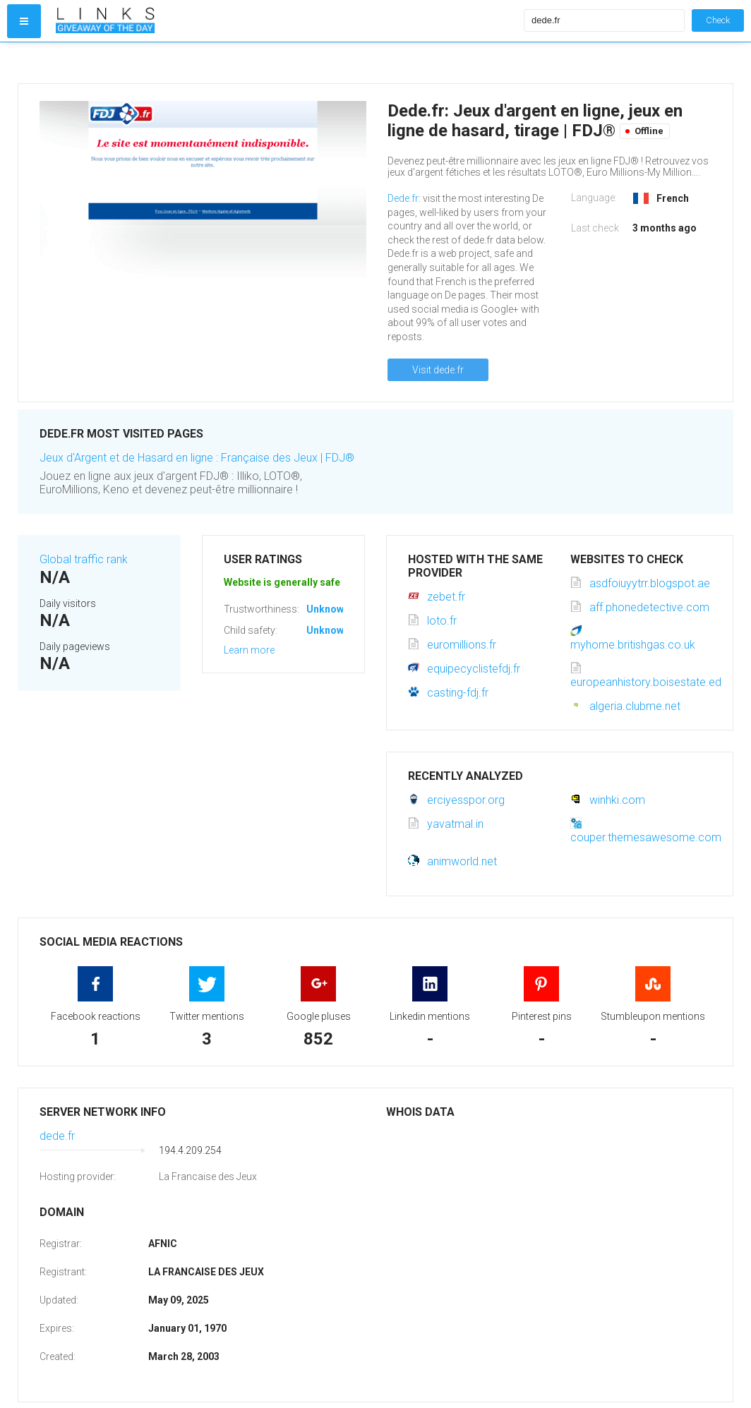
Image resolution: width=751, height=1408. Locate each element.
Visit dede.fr (438, 369)
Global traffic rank (84, 559)
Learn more (249, 650)
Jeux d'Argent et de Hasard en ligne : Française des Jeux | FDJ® (197, 457)
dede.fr (57, 1136)
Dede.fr (403, 198)
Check (718, 20)
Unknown (327, 609)
